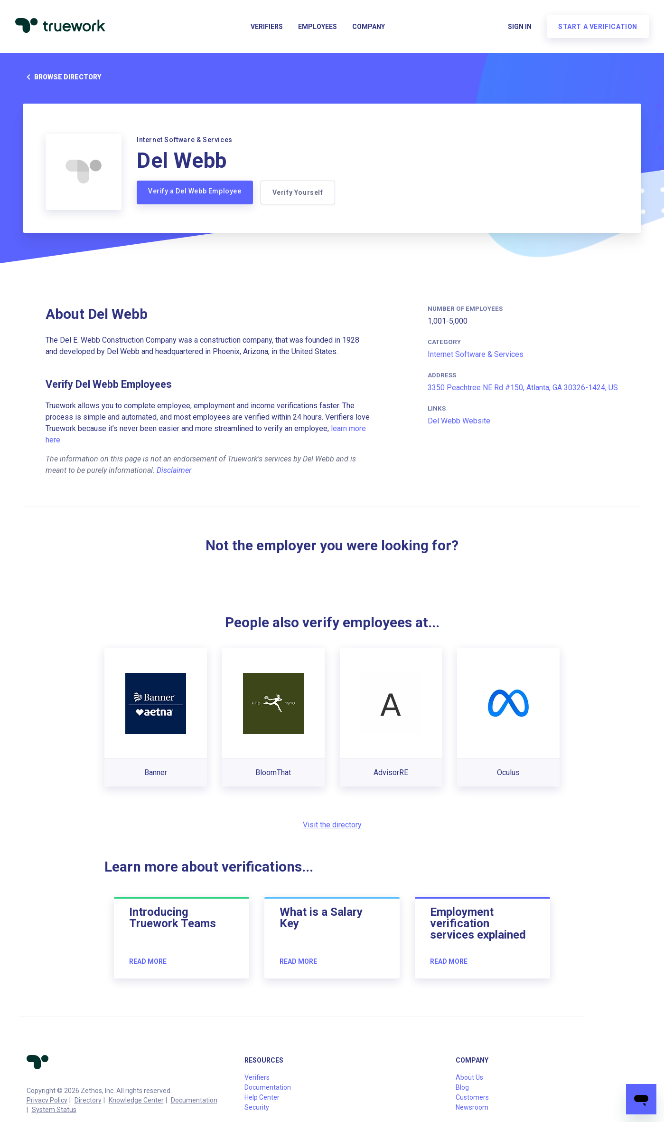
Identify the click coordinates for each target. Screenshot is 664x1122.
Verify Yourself (297, 192)
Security (256, 1107)
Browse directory (62, 77)
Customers (472, 1097)
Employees (317, 26)
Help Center (262, 1097)
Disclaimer (174, 470)
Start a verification (597, 26)
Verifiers (267, 26)
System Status (54, 1109)
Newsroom (472, 1107)
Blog (462, 1087)
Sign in (520, 26)
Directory (88, 1100)
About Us (469, 1077)
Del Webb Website (459, 420)
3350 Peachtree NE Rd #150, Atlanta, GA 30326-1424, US (523, 387)
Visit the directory (332, 824)
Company (368, 26)
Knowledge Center (136, 1100)
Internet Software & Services (476, 354)
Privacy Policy (47, 1100)
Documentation (194, 1100)
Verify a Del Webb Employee (195, 191)
